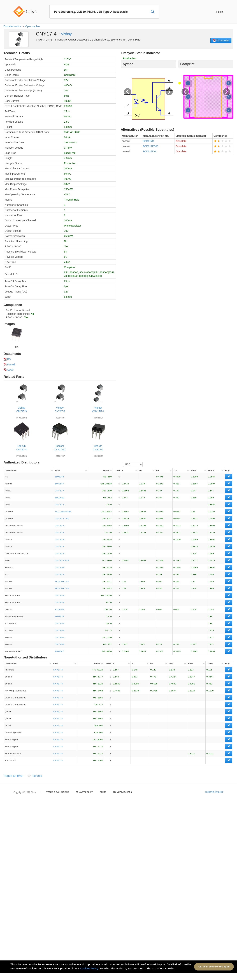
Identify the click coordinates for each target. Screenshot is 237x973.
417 (101, 704)
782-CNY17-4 (62, 581)
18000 (108, 595)
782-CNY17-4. (62, 588)
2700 (109, 574)
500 (101, 732)
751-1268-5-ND (63, 511)
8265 (109, 525)
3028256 (59, 609)
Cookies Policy (89, 968)
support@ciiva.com (214, 792)
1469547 (59, 483)
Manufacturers (122, 792)
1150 (100, 697)
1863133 (59, 616)
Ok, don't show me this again (213, 967)
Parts (103, 792)
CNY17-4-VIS (62, 560)
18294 (108, 511)
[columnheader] (29, 470)
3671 (109, 581)
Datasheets (221, 40)
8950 (109, 651)
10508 (108, 483)
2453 (109, 588)
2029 (100, 683)
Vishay (66, 34)
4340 (109, 546)
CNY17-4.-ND (62, 518)
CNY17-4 (59, 490)
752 (110, 497)
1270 (109, 553)
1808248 (59, 476)
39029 (99, 669)
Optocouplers (32, 26)
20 (110, 609)
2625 (109, 567)
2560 (100, 711)
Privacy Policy (84, 792)
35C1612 (59, 497)
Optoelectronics (12, 26)
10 (110, 532)
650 (110, 476)
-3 (111, 630)
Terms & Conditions (57, 792)
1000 (100, 760)
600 (101, 725)
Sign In (220, 11)
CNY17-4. (60, 504)
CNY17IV (59, 567)
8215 (109, 539)
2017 (109, 518)
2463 (100, 690)
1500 (109, 490)
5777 (100, 676)
